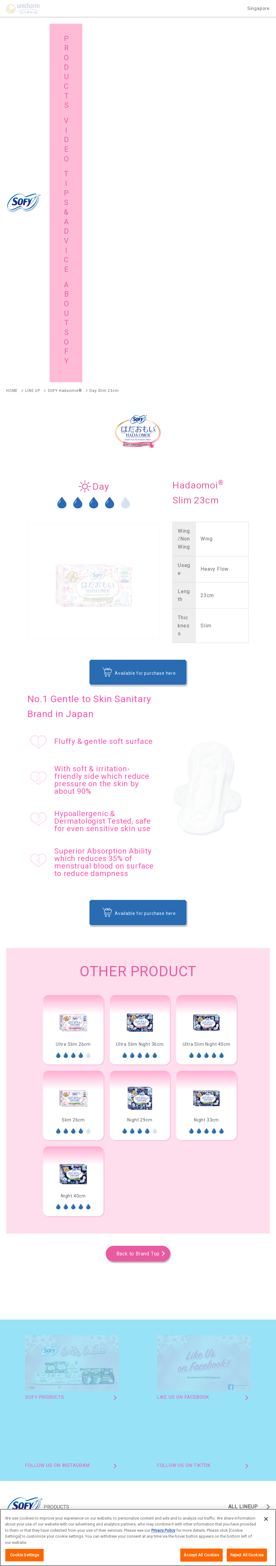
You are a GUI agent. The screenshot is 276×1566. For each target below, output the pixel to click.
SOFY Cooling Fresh (25, 1215)
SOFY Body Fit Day (24, 1225)
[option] (73, 691)
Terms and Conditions (145, 1514)
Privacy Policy (163, 1536)
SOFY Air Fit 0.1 (162, 1215)
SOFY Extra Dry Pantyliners (32, 1299)
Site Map (93, 1407)
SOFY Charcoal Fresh (154, 1225)
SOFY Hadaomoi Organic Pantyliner (41, 1288)
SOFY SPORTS (88, 1225)
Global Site (162, 1407)
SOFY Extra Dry (224, 1215)
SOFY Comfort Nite (95, 1215)
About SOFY (31, 1407)
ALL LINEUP (243, 1168)
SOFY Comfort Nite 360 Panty (34, 1257)
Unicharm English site (94, 1514)
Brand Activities (101, 1391)
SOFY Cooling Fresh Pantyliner (226, 1289)
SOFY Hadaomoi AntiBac (181, 1205)
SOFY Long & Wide (109, 1299)
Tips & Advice (230, 1391)
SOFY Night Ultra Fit (228, 1225)
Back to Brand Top (138, 915)
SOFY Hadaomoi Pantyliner (137, 1288)
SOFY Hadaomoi (106, 1205)
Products (28, 1391)
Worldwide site (188, 1514)
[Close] (266, 1525)
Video (156, 1391)
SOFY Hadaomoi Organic (31, 1205)
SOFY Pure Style (175, 1299)
